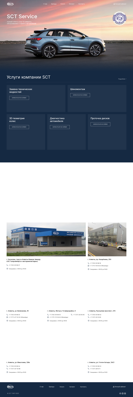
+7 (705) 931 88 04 (14, 366)
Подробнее (121, 79)
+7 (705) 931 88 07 (14, 265)
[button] (19, 98)
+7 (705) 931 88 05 (14, 314)
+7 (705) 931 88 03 (95, 366)
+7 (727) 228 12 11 (95, 369)
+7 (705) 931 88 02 (95, 314)
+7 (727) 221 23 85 (95, 317)
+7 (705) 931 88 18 (95, 263)
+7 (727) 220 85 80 (78, 314)
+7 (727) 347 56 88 (14, 369)
